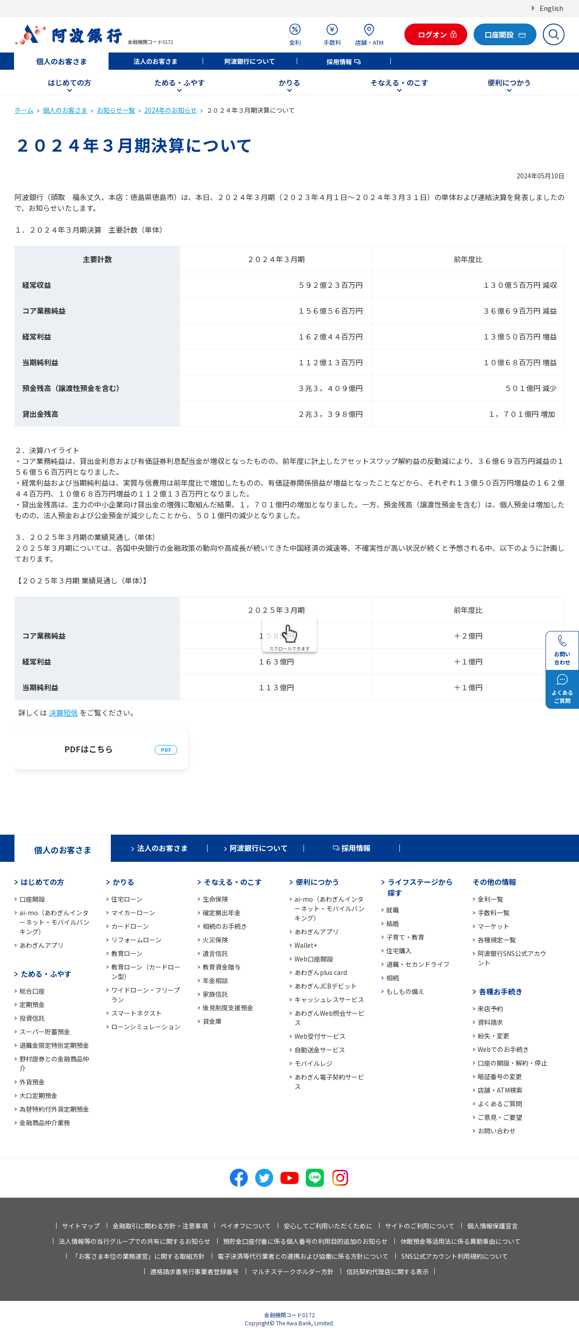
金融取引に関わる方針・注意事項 (160, 1225)
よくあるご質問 (500, 1103)
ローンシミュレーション (145, 1026)
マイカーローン (133, 912)
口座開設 (32, 898)
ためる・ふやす (179, 82)
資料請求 (490, 1022)
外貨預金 (32, 1081)
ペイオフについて (245, 1225)
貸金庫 (212, 1021)
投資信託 (32, 1018)
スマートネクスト (136, 1013)
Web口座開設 (313, 958)
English (551, 8)
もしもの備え (405, 991)
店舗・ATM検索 (500, 1089)
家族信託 (215, 994)
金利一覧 (490, 898)
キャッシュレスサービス (329, 999)
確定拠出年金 (222, 912)
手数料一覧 (493, 912)
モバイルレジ (313, 1063)
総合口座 (32, 990)
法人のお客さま (155, 61)
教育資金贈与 (222, 966)
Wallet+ (305, 945)
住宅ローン (126, 898)
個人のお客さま (61, 61)
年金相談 (215, 980)
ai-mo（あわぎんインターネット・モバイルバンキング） (54, 922)
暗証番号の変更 (500, 1076)
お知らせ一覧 (116, 110)
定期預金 (32, 1004)
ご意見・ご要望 (500, 1117)
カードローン (130, 926)
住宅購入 (399, 950)
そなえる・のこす (399, 82)
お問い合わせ (497, 1130)
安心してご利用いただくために (328, 1225)
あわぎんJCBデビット (325, 985)
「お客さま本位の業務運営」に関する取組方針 (138, 1256)
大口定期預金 (38, 1095)
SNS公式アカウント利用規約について (454, 1256)
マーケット (493, 926)
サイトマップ (81, 1225)
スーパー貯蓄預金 (44, 1031)
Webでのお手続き (503, 1049)
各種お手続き (500, 991)
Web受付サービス (320, 1036)
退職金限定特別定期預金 (54, 1045)
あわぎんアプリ (41, 945)
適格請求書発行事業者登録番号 (194, 1271)
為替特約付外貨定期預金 (54, 1108)
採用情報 (339, 61)
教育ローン (126, 953)
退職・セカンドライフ (418, 964)
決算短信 (63, 712)
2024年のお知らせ (170, 110)
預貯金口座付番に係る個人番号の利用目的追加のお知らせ (305, 1241)
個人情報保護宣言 (492, 1225)
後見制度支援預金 (228, 1007)
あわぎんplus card (320, 972)
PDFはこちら (88, 749)
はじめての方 (69, 82)
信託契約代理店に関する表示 (387, 1271)
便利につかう (509, 82)
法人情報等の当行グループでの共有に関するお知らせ (134, 1241)
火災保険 (215, 939)
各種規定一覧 (497, 939)
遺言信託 (215, 953)
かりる (289, 82)
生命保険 (215, 898)
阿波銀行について (249, 61)
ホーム (23, 110)
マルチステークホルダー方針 (293, 1271)
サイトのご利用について (420, 1225)
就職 (392, 909)
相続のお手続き (225, 926)
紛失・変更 (493, 1035)
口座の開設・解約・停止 (512, 1062)
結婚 (392, 923)
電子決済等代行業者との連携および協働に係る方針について (303, 1256)
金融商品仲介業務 (44, 1122)
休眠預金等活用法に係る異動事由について (460, 1241)
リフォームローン (136, 939)
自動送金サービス (319, 1049)
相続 (392, 977)
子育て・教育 (405, 936)
